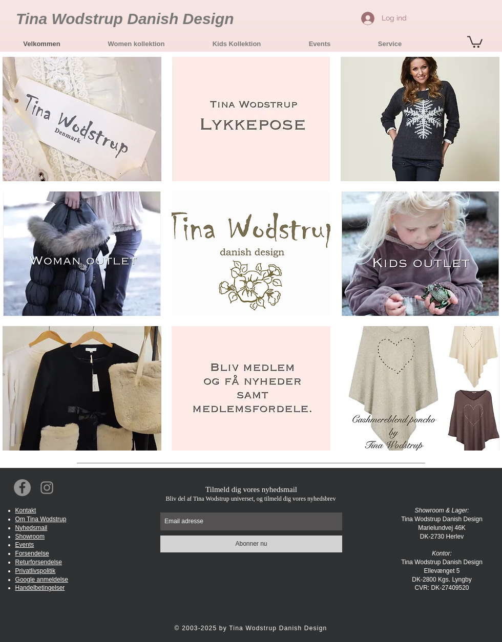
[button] (136, 44)
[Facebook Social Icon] (22, 487)
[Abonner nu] (251, 544)
